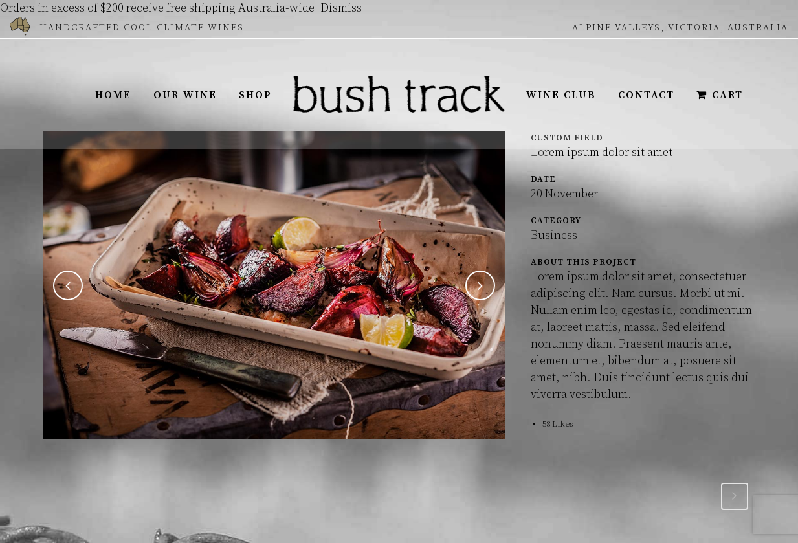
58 (557, 424)
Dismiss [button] (341, 8)
